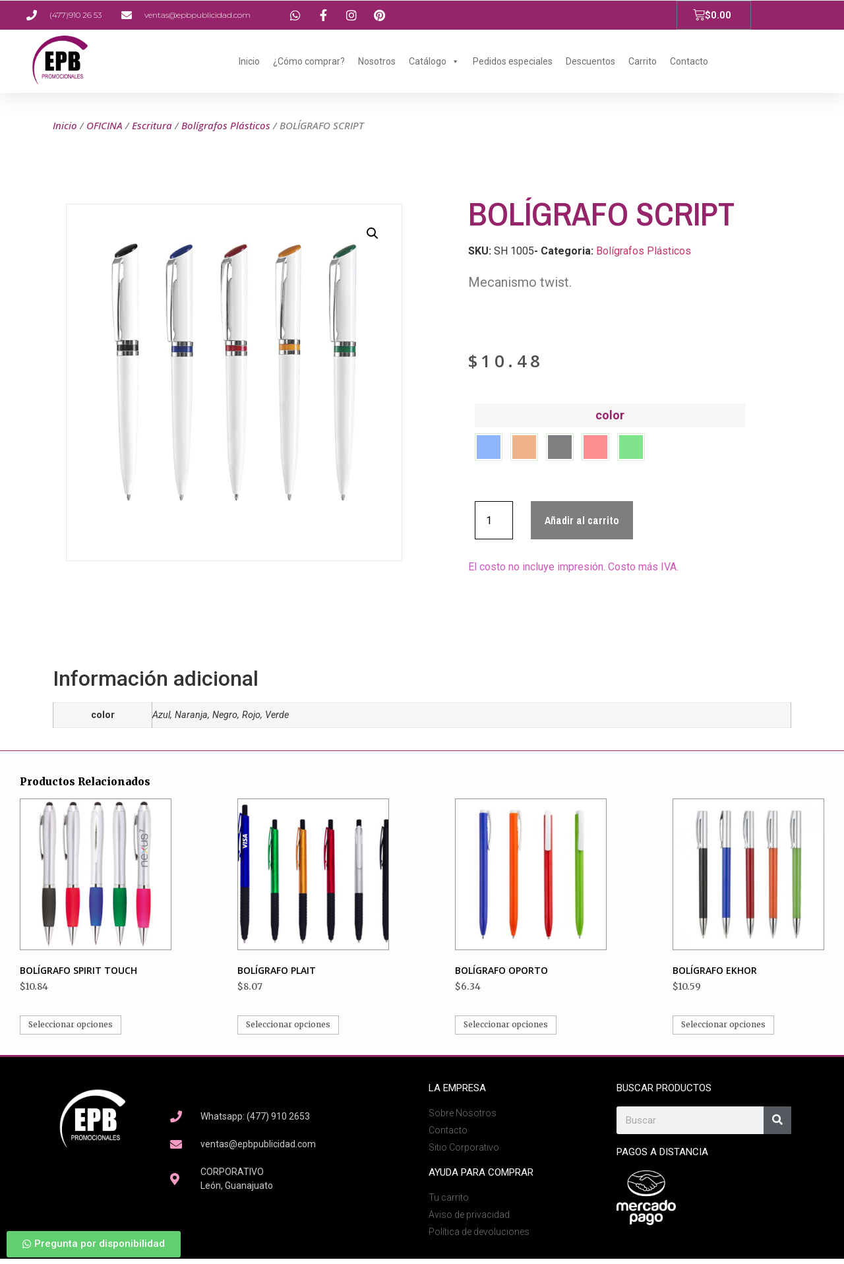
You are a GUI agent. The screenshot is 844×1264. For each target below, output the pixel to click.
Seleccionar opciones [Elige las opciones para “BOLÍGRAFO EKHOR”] (723, 1030)
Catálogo (434, 61)
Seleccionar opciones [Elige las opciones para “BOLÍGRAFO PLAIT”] (288, 1030)
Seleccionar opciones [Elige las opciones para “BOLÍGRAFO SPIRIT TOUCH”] (70, 1030)
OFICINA (104, 125)
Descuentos (590, 61)
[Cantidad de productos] (494, 525)
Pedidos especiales (513, 61)
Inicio (249, 61)
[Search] (777, 1125)
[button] (372, 233)
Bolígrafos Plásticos (225, 125)
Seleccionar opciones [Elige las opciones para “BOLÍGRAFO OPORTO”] (506, 1030)
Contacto (689, 61)
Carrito (642, 61)
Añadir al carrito (582, 525)
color (609, 415)
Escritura (152, 125)
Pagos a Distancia (662, 1157)
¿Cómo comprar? (309, 61)
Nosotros (377, 61)
